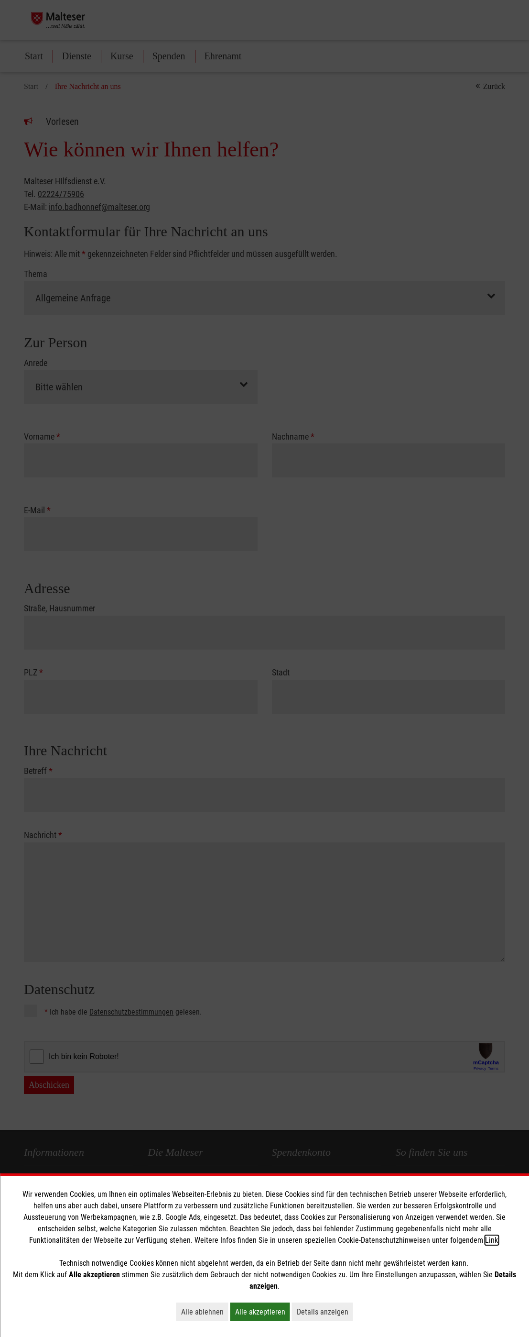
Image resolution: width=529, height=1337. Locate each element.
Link (491, 1240)
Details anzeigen (325, 1311)
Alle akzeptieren (262, 1311)
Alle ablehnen (204, 1311)
